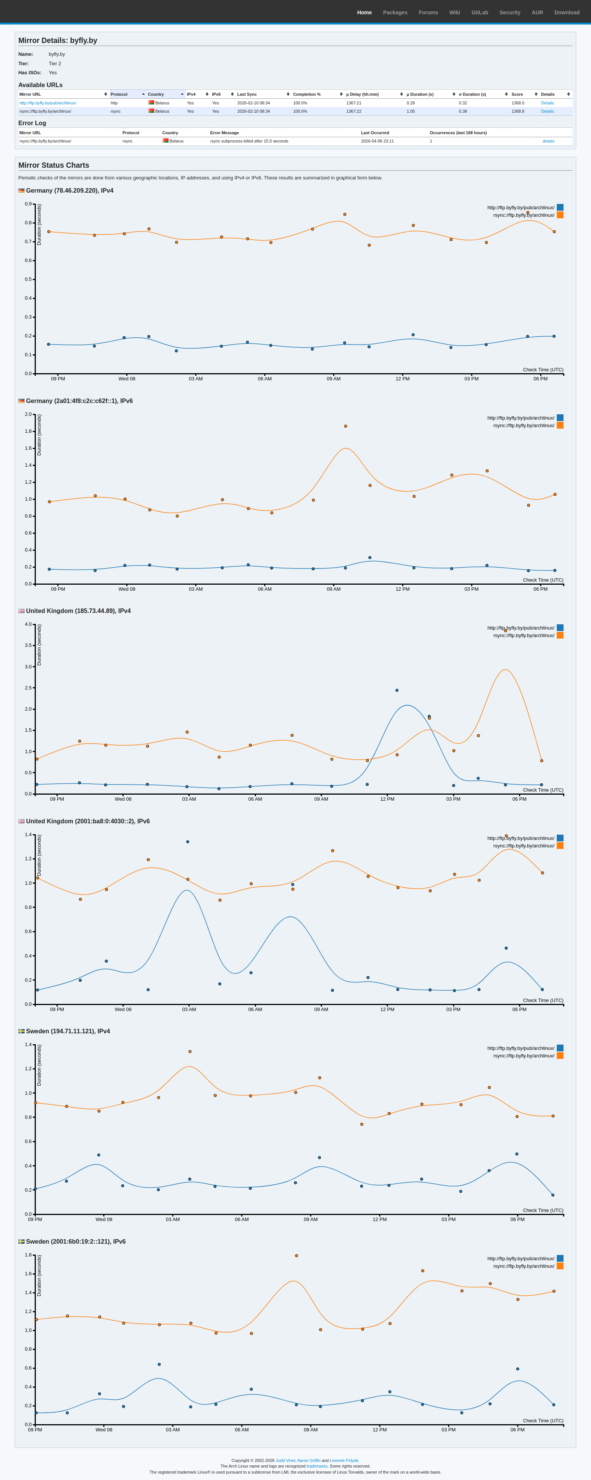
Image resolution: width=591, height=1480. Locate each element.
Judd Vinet (286, 1460)
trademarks (317, 1466)
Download (567, 12)
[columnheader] (64, 94)
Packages (395, 12)
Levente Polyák (344, 1460)
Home (364, 12)
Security (510, 12)
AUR (537, 12)
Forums (428, 12)
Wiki (455, 12)
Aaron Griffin (309, 1460)
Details (547, 103)
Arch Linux (41, 11)
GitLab (480, 12)
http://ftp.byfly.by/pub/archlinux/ (48, 103)
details (548, 141)
